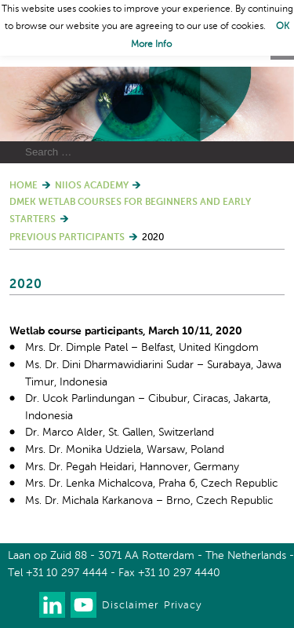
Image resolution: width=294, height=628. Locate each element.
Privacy (182, 606)
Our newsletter (21, 605)
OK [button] (282, 26)
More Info (151, 44)
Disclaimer (130, 606)
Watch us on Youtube (83, 605)
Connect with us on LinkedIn (52, 605)
